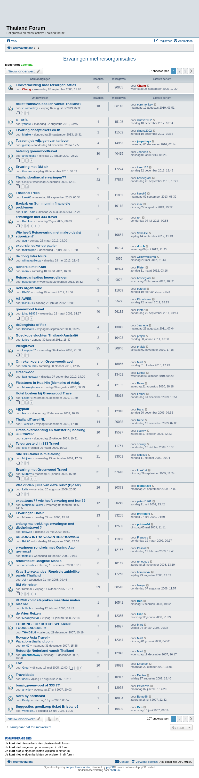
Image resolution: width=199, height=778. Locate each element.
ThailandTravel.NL (30, 419)
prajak (141, 336)
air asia (21, 119)
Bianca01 (28, 329)
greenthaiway (31, 654)
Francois (142, 537)
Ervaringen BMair (30, 513)
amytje (26, 689)
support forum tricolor (78, 767)
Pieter (141, 267)
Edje (140, 614)
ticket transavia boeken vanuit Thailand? (48, 104)
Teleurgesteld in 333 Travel (37, 443)
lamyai (141, 585)
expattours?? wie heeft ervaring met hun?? (50, 501)
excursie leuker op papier (36, 246)
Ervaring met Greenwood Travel (41, 470)
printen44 (143, 513)
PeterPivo (143, 685)
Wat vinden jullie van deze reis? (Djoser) (48, 485)
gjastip (26, 145)
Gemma (27, 171)
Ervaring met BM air (32, 167)
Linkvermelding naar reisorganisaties (46, 85)
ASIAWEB (24, 299)
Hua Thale (28, 211)
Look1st (142, 470)
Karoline (27, 221)
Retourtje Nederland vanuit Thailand (45, 651)
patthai (141, 288)
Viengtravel (25, 346)
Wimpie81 (28, 710)
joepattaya (144, 141)
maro (25, 271)
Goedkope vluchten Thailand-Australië (47, 335)
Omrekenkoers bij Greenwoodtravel (44, 361)
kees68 (26, 197)
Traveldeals (25, 675)
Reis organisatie (29, 288)
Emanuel (142, 663)
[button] (191, 71)
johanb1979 (29, 313)
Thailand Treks (27, 193)
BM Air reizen (26, 585)
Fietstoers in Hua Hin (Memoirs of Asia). (48, 383)
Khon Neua (144, 299)
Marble (26, 134)
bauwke (27, 531)
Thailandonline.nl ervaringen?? (41, 177)
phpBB (110, 767)
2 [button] (179, 71)
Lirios (25, 339)
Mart (140, 362)
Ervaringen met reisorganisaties (99, 59)
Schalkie (142, 233)
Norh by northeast (30, 696)
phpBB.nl (115, 770)
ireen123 (142, 167)
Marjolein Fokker (32, 504)
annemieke (29, 155)
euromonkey (30, 108)
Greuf (25, 667)
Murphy (27, 473)
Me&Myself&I (30, 617)
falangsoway (30, 376)
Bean (140, 383)
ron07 (25, 645)
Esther (141, 372)
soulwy (26, 438)
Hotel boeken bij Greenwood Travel (44, 393)
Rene (140, 420)
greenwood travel (30, 309)
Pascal (141, 548)
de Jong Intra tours (31, 256)
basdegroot (144, 177)
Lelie (25, 489)
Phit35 (26, 292)
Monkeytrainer (31, 387)
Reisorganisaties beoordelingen (41, 277)
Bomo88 (142, 696)
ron (139, 217)
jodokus (142, 454)
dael (25, 678)
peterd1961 (144, 501)
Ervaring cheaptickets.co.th (38, 130)
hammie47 (143, 572)
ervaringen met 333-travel (36, 217)
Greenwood (25, 372)
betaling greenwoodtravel (36, 151)
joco (24, 447)
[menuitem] (11, 41)
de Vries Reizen (28, 613)
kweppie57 (29, 350)
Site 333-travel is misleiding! (38, 454)
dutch (141, 246)
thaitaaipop (29, 249)
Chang (26, 89)
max (139, 204)
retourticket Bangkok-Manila (38, 561)
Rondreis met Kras (31, 267)
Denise (141, 675)
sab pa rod (29, 366)
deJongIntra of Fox (31, 325)
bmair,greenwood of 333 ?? (38, 685)
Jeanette (142, 151)
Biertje (26, 700)
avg (24, 240)
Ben (139, 600)
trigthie (26, 555)
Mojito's (27, 458)
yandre (26, 123)
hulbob (26, 608)
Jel (24, 579)
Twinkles (27, 423)
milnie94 (27, 302)
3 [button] (185, 71)
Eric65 (26, 541)
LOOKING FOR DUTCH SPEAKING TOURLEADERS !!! (43, 626)
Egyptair (22, 409)
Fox (19, 663)
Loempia (27, 64)
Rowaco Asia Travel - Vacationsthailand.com (34, 639)
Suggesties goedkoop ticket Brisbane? (47, 706)
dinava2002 (144, 120)
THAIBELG (29, 632)
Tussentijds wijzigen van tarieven (42, 141)
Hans (25, 413)
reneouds (28, 565)
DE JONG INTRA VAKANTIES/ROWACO (47, 537)
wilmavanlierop (31, 260)
